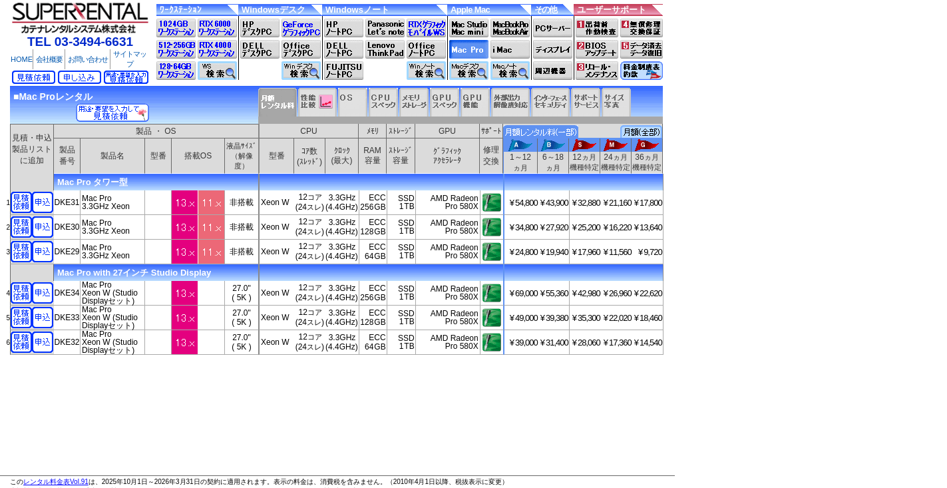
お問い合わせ (88, 59)
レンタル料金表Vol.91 (56, 481)
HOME (22, 59)
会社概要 (49, 59)
